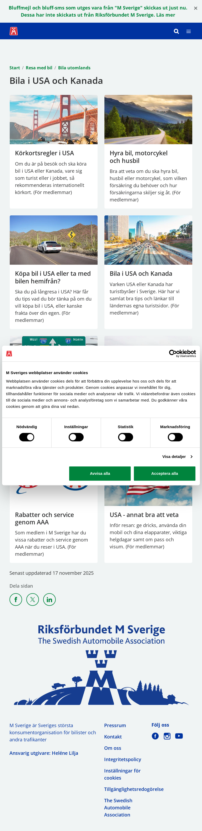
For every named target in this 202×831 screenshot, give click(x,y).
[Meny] (189, 31)
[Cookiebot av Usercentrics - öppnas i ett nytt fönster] (173, 353)
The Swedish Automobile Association (118, 807)
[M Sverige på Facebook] (155, 736)
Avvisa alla (100, 473)
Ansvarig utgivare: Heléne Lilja (43, 753)
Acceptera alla (164, 473)
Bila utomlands (74, 68)
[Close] (195, 8)
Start (14, 68)
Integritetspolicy (122, 759)
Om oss (112, 748)
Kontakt (113, 736)
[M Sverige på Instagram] (167, 736)
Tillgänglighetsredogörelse (134, 789)
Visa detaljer (174, 456)
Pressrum (115, 725)
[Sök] (176, 31)
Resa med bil (39, 68)
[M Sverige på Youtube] (179, 736)
